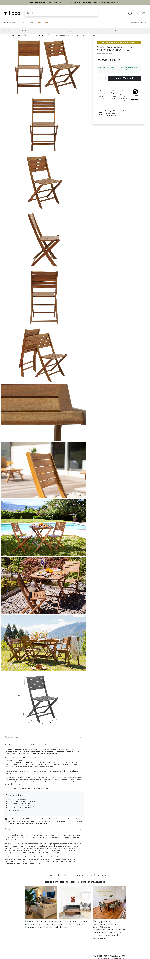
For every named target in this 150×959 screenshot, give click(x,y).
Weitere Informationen (43, 823)
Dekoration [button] (131, 31)
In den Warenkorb (124, 78)
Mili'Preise (44, 22)
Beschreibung (11, 737)
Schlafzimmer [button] (81, 31)
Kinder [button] (93, 31)
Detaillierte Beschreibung (104, 53)
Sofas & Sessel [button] (9, 31)
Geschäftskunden (138, 23)
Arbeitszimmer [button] (41, 31)
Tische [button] (53, 31)
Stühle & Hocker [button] (25, 31)
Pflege (8, 829)
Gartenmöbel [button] (106, 31)
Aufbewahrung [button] (65, 31)
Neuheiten (10, 22)
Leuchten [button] (118, 31)
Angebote (27, 22)
